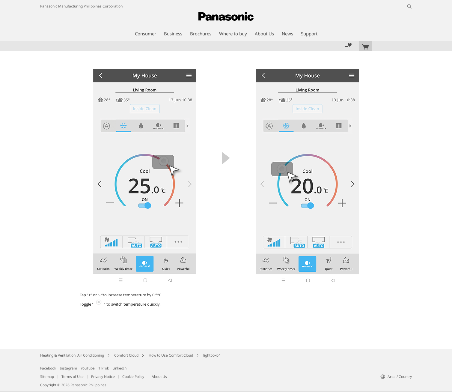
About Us (159, 376)
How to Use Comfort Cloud (171, 355)
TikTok (103, 368)
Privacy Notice (103, 376)
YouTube (88, 368)
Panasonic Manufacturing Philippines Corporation (81, 6)
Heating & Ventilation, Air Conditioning (72, 355)
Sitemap (47, 376)
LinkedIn (119, 368)
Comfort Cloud (126, 355)
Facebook (48, 368)
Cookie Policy (133, 376)
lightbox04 (212, 355)
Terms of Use (72, 376)
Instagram (68, 368)
